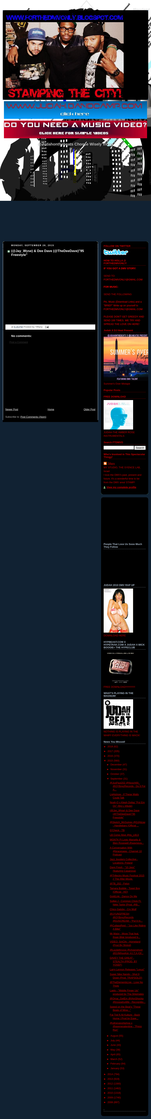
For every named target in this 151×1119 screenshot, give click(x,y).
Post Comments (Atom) (33, 417)
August (114, 1035)
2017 (111, 751)
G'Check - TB (117, 830)
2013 (111, 1079)
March (114, 1059)
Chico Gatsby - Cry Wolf (123, 909)
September (116, 778)
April (113, 1054)
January (115, 1068)
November (116, 769)
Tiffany (111, 463)
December (116, 764)
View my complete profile (121, 487)
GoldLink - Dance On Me (123, 896)
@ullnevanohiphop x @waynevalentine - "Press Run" (126, 1026)
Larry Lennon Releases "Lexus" (127, 969)
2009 (111, 1097)
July (113, 1040)
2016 (111, 756)
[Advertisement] (50, 377)
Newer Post (11, 409)
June (113, 1045)
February (115, 1063)
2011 (111, 1088)
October (115, 774)
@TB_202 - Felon (120, 883)
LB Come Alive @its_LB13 (124, 835)
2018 (111, 746)
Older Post (89, 409)
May (113, 1049)
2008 (111, 1102)
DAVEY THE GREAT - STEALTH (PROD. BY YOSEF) (123, 961)
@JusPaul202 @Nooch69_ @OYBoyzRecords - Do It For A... (127, 786)
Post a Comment (18, 342)
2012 (111, 1083)
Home (51, 409)
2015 (111, 760)
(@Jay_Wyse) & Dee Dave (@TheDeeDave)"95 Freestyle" (125, 814)
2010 (111, 1093)
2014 (111, 1074)
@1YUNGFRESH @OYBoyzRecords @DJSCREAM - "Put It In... (126, 917)
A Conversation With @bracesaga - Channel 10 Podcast (126, 851)
